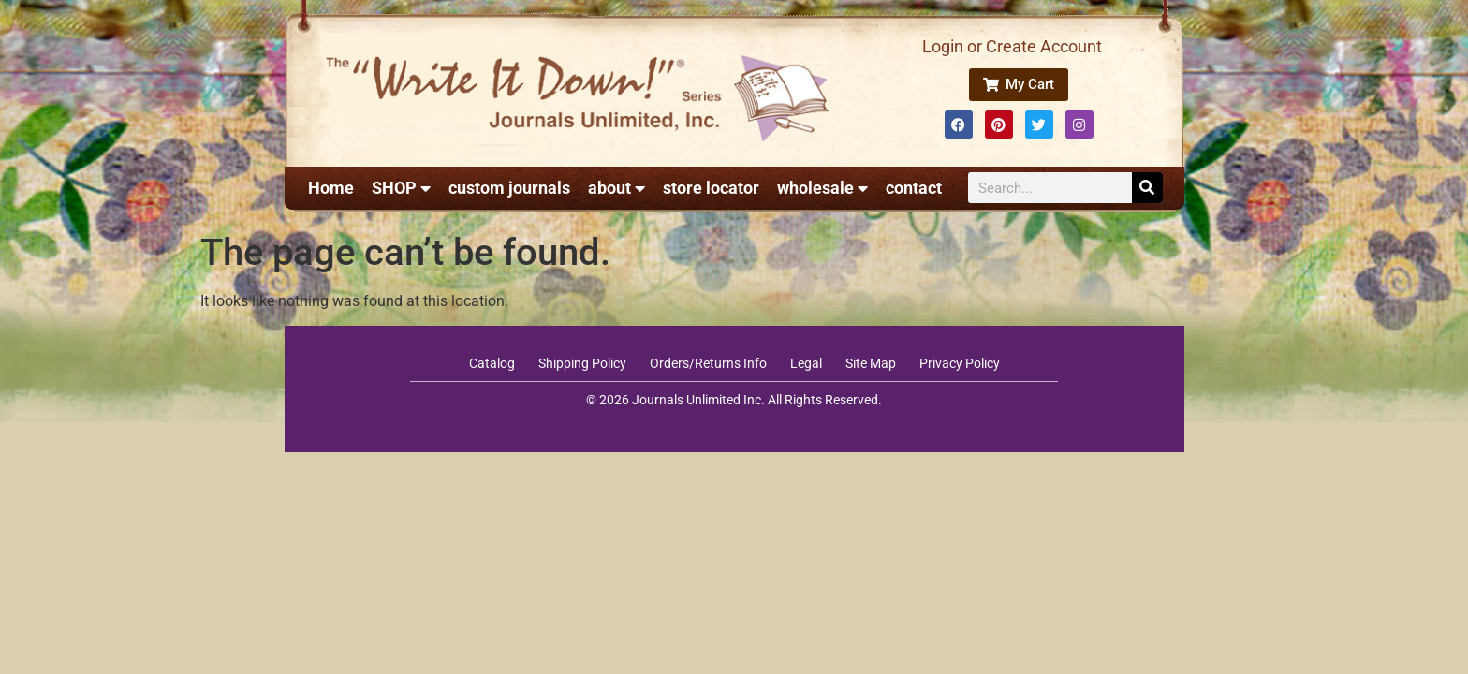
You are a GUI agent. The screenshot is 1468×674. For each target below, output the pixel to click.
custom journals (509, 188)
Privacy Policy (959, 363)
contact (914, 188)
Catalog (492, 363)
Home (331, 188)
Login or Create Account (1012, 46)
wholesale (822, 188)
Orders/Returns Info (708, 363)
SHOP (401, 188)
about (616, 188)
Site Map (870, 363)
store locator (711, 188)
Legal (806, 363)
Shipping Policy (582, 363)
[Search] (1147, 187)
